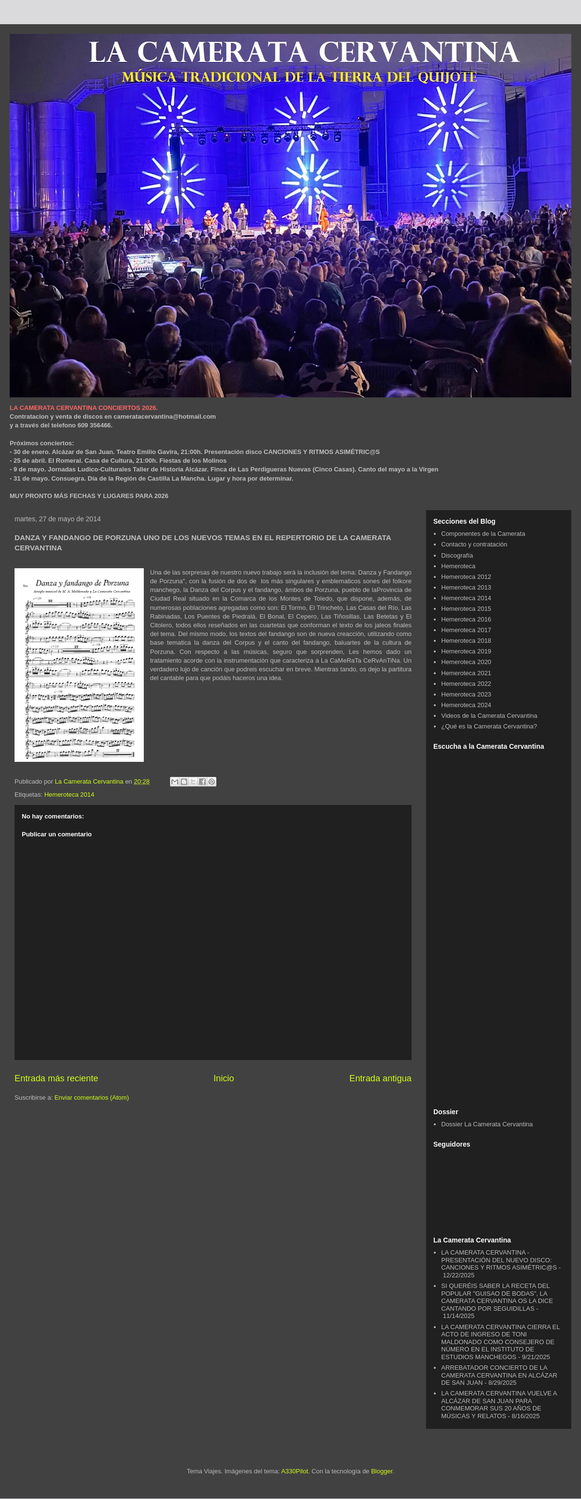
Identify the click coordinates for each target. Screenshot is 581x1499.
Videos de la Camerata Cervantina (489, 715)
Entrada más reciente (56, 1078)
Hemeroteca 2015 (466, 608)
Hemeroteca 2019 (466, 651)
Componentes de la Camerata (483, 533)
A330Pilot (294, 1471)
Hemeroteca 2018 (466, 640)
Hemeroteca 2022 (466, 683)
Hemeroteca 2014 (69, 794)
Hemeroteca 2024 (466, 705)
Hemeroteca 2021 (466, 673)
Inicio (224, 1078)
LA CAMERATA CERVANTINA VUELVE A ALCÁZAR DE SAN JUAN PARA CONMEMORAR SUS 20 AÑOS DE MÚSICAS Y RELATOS (499, 1405)
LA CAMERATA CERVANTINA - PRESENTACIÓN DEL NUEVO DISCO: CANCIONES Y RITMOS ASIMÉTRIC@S (499, 1260)
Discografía (457, 555)
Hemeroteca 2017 (466, 630)
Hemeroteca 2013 (466, 587)
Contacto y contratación (474, 544)
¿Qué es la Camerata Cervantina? (489, 726)
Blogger (381, 1471)
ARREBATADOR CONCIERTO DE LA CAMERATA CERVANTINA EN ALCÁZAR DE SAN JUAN (499, 1375)
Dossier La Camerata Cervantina (487, 1124)
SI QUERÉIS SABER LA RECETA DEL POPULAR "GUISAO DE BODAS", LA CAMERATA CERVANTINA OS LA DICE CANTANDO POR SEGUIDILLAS (497, 1297)
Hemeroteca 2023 (466, 694)
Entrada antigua (381, 1078)
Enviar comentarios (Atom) (91, 1097)
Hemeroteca (458, 566)
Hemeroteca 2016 (466, 619)
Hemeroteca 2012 (466, 576)
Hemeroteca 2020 (466, 662)
